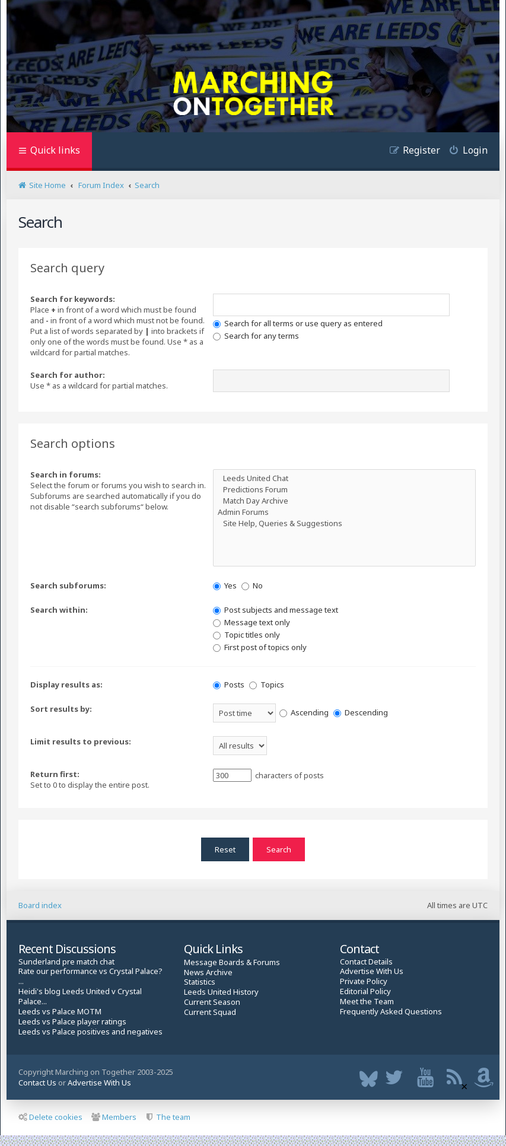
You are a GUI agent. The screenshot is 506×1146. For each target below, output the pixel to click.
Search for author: (67, 375)
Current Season (212, 1002)
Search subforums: (68, 585)
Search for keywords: (72, 299)
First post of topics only (260, 647)
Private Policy (363, 981)
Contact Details (366, 962)
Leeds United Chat (344, 478)
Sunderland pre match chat (66, 962)
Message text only (251, 622)
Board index (40, 905)
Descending (360, 712)
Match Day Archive (344, 501)
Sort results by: (61, 708)
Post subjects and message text (275, 609)
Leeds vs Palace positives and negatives (90, 1032)
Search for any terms (256, 335)
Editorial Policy (365, 991)
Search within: (59, 609)
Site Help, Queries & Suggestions (344, 523)
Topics (266, 684)
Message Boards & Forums (232, 962)
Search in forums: (65, 474)
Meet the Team (367, 1002)
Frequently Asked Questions (391, 1012)
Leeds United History (221, 992)
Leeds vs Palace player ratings (72, 1022)
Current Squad (210, 1012)
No (252, 585)
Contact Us (37, 1082)
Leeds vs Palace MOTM (59, 1012)
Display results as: (66, 684)
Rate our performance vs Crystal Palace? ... (90, 976)
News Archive (208, 972)
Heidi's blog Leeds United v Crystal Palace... (80, 996)
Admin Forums (344, 512)
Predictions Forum (344, 489)
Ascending (304, 712)
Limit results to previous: (80, 741)
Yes (225, 585)
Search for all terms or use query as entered (298, 323)
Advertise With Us (371, 971)
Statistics (199, 982)
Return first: (54, 774)
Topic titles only (246, 634)
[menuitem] (464, 151)
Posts (228, 684)
